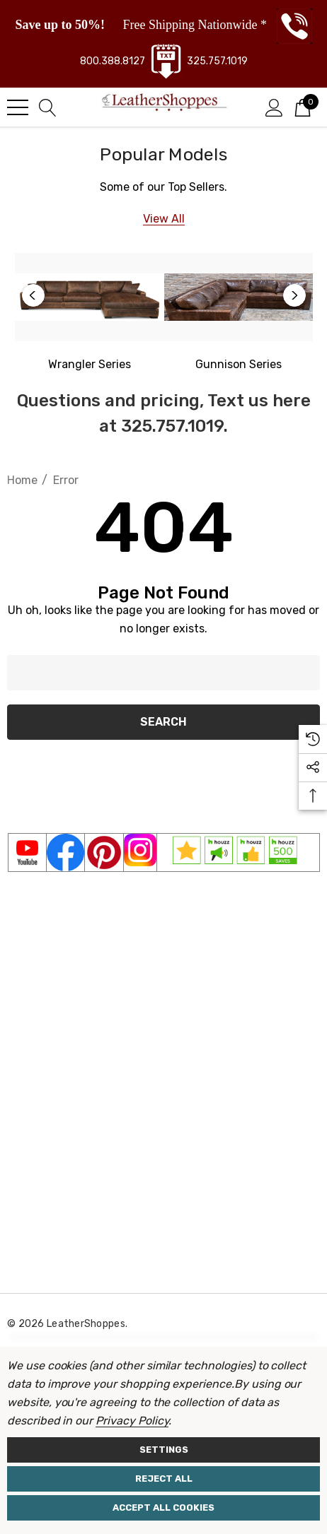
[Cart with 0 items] (302, 107)
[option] (89, 313)
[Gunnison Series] (239, 297)
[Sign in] (274, 107)
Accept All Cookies (163, 1507)
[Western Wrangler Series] (89, 297)
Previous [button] (33, 295)
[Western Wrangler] (89, 364)
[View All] (164, 218)
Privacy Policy (132, 1420)
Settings (163, 1449)
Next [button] (294, 295)
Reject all (164, 1478)
